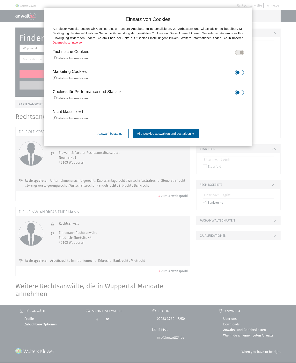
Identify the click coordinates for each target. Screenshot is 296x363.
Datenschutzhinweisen (68, 42)
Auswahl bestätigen (110, 134)
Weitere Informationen (70, 58)
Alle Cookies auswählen (165, 134)
